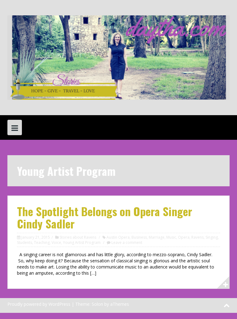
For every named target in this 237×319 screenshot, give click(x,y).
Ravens (197, 237)
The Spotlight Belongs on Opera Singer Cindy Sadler (104, 217)
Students (24, 242)
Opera (183, 237)
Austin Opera (118, 237)
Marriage (156, 237)
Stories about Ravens (78, 237)
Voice (56, 242)
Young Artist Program (82, 242)
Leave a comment (126, 242)
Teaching (42, 242)
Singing (212, 237)
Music (171, 237)
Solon (97, 304)
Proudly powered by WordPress (38, 304)
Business (139, 237)
